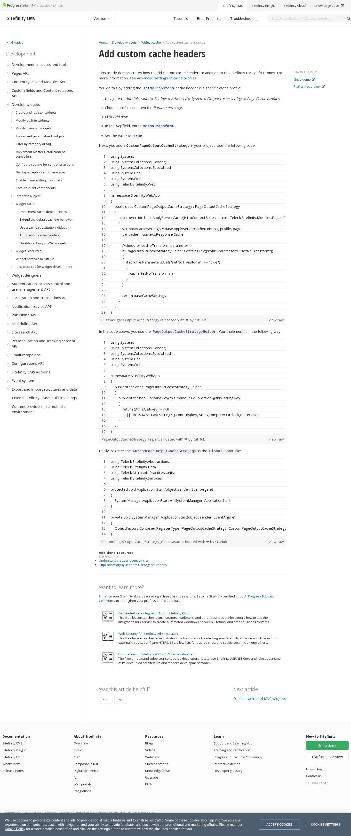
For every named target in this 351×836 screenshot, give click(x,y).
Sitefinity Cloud (13, 753)
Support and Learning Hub (233, 739)
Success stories (156, 760)
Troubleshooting (244, 18)
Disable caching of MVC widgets (259, 694)
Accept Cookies (279, 824)
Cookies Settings (325, 824)
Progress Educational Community (238, 753)
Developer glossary (228, 767)
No (121, 696)
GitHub (201, 317)
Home (103, 42)
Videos (150, 746)
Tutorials (180, 18)
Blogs (149, 739)
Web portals (83, 780)
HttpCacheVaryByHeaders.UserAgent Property (133, 561)
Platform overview (309, 87)
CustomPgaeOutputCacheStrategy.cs (133, 317)
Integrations (82, 787)
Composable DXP (86, 760)
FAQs (149, 780)
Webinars (152, 753)
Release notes (13, 767)
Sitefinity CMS (12, 739)
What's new (11, 760)
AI (75, 774)
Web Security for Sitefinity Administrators (148, 630)
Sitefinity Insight (14, 746)
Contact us (314, 772)
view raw (276, 317)
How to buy (314, 765)
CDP (77, 753)
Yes (105, 696)
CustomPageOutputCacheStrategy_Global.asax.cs (143, 537)
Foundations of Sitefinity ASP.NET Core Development (156, 650)
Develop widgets (124, 42)
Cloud (78, 746)
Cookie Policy (15, 829)
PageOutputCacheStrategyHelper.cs (132, 436)
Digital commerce (86, 767)
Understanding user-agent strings (124, 557)
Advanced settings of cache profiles (167, 78)
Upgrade (151, 774)
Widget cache (151, 42)
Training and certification (232, 746)
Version (102, 18)
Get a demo (304, 80)
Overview (81, 739)
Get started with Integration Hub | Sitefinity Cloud (154, 609)
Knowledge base (157, 767)
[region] (192, 232)
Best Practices (209, 18)
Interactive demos (227, 760)
